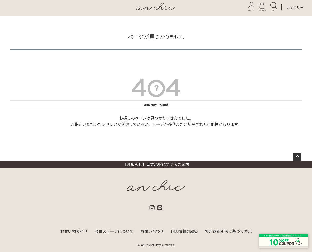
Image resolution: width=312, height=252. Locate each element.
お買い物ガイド (73, 231)
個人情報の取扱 (184, 231)
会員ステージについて (113, 231)
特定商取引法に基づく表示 (228, 231)
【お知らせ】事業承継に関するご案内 (156, 164)
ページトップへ (297, 157)
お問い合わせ (152, 231)
